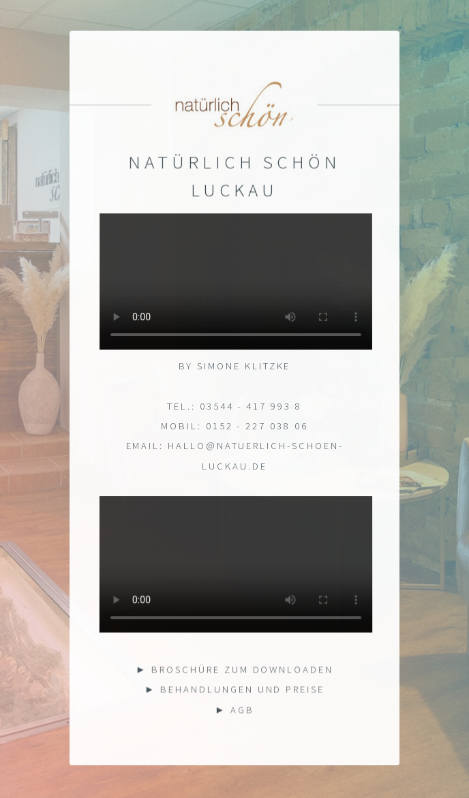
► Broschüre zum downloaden (235, 670)
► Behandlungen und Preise (235, 690)
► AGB (234, 710)
